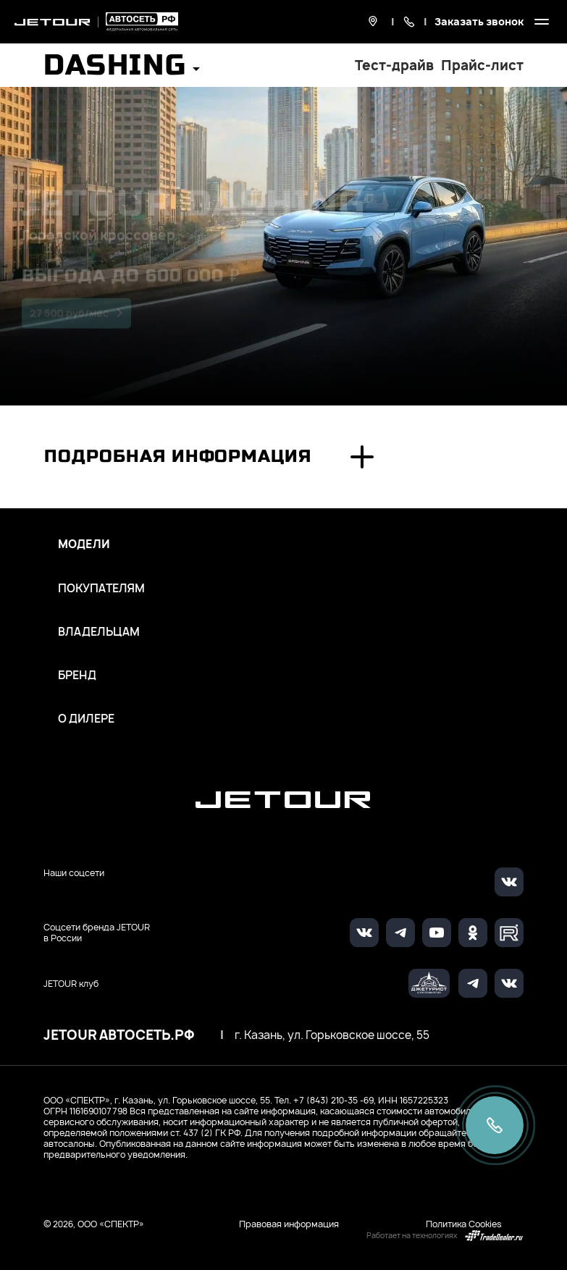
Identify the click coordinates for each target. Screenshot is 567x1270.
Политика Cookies (464, 1224)
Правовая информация (289, 1224)
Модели (84, 544)
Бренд (77, 675)
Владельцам (99, 632)
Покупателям (101, 588)
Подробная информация (177, 456)
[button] (121, 70)
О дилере (86, 719)
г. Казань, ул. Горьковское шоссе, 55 (332, 1035)
